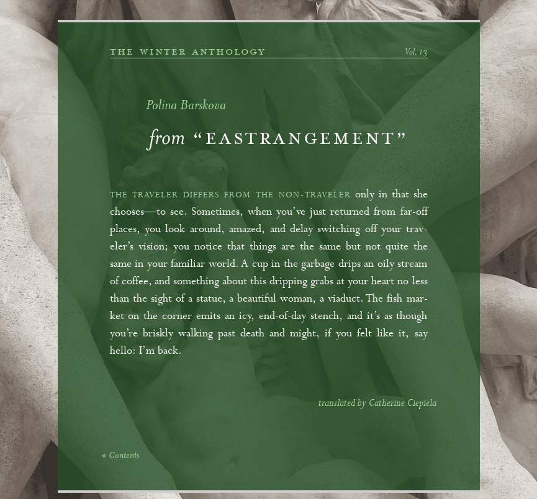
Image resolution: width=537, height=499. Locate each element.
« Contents (120, 456)
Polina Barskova (186, 106)
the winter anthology (188, 51)
